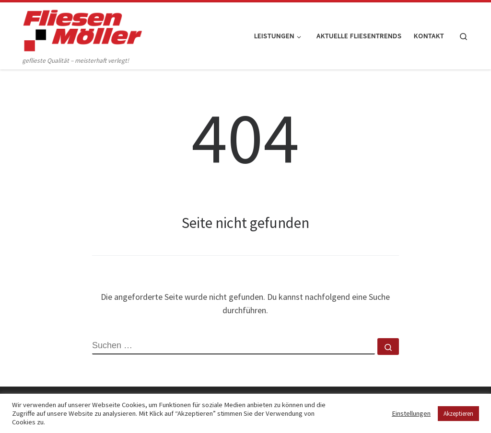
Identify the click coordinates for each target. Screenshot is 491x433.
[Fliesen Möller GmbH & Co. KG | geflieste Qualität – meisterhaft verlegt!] (82, 28)
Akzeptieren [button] (458, 414)
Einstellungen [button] (411, 413)
